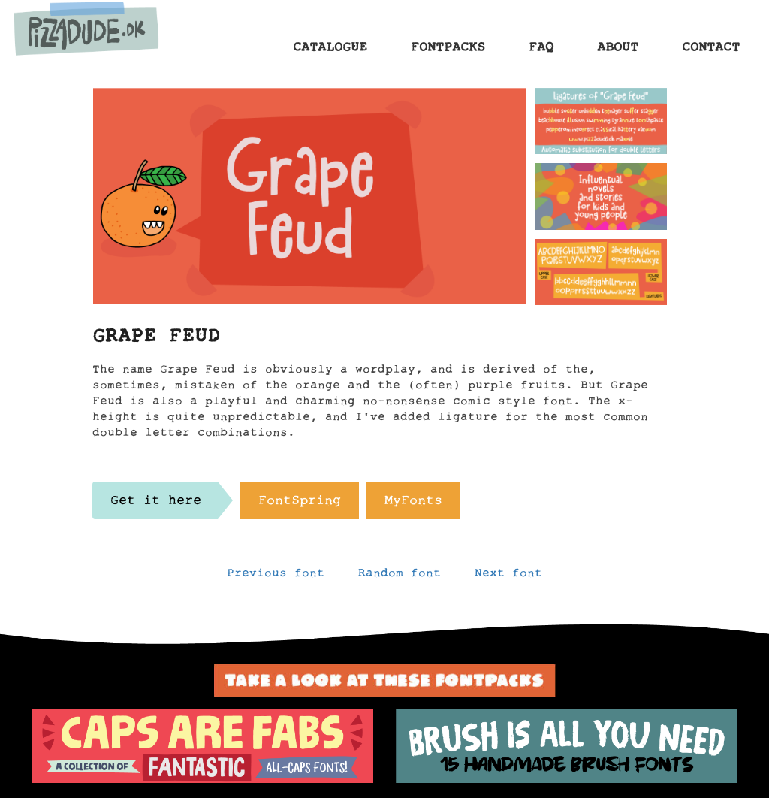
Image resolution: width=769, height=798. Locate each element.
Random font (399, 576)
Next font (508, 576)
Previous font (275, 576)
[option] (202, 746)
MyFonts (413, 504)
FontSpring (299, 504)
